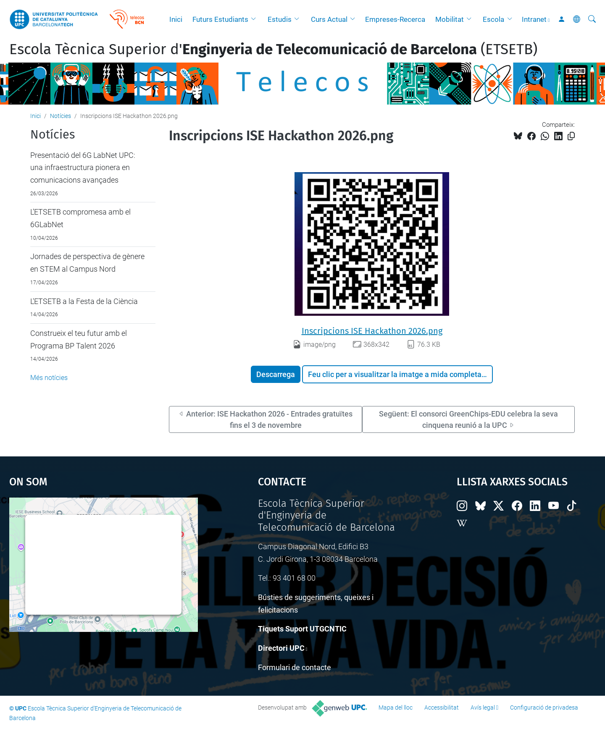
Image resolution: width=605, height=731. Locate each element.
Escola (493, 19)
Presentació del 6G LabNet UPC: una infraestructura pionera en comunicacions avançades (82, 167)
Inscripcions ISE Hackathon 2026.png (372, 331)
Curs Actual (329, 19)
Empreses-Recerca (395, 19)
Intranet (534, 19)
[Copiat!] (571, 136)
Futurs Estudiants (220, 19)
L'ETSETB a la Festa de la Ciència (84, 301)
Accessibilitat (441, 707)
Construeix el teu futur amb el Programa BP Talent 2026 (78, 339)
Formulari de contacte (294, 667)
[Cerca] (592, 19)
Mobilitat (449, 19)
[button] (255, 19)
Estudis (280, 19)
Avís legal (483, 707)
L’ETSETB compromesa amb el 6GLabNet (80, 218)
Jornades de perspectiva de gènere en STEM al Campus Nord (87, 262)
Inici (175, 19)
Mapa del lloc (396, 707)
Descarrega (275, 374)
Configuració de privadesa (544, 707)
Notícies (60, 116)
